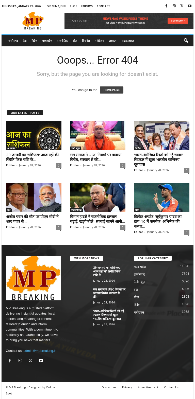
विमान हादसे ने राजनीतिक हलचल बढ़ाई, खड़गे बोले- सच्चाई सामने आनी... (97, 219)
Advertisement (148, 387)
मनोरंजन (99, 41)
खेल (75, 41)
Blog (73, 6)
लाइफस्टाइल (128, 41)
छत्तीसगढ (13, 41)
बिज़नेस (86, 41)
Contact (103, 6)
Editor (10, 165)
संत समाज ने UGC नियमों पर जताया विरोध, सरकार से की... (95, 157)
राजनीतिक (62, 41)
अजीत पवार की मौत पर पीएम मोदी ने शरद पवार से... (32, 219)
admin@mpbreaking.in (39, 351)
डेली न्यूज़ (75, 148)
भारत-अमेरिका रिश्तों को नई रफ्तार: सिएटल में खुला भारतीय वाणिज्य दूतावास (159, 159)
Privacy (127, 387)
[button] (185, 40)
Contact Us (171, 387)
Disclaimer (109, 387)
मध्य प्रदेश (47, 41)
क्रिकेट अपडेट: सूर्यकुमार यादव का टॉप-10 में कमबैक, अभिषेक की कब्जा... (158, 221)
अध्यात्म (113, 41)
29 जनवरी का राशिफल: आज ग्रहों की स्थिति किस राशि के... (32, 157)
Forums (87, 6)
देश (24, 41)
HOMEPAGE (112, 90)
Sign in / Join (56, 6)
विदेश (34, 41)
